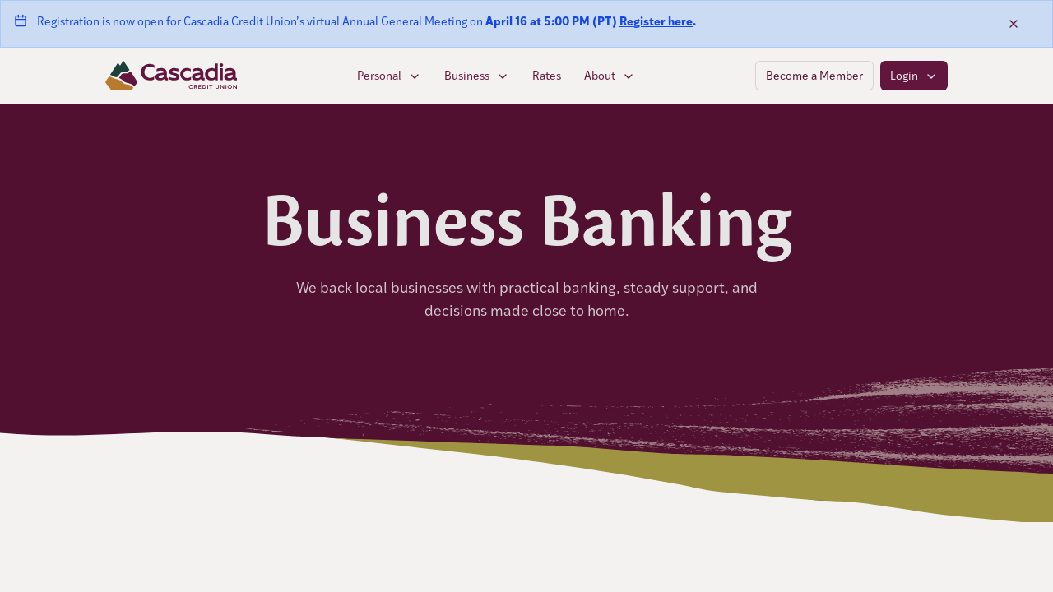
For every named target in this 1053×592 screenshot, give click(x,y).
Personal (389, 75)
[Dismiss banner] (1013, 24)
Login (914, 75)
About (609, 75)
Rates (546, 75)
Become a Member (814, 75)
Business (476, 75)
